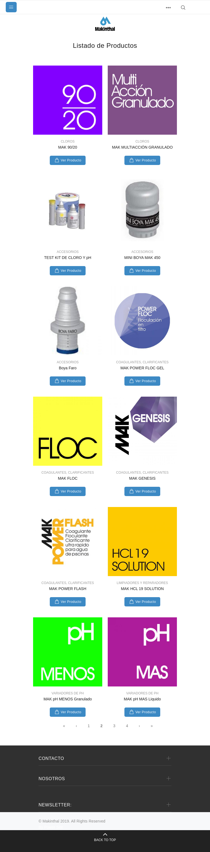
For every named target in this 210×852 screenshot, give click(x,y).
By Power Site (51, 827)
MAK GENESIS (142, 478)
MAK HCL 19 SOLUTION (142, 588)
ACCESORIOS (67, 252)
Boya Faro (68, 368)
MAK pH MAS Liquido (142, 699)
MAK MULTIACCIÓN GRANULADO (142, 147)
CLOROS (68, 141)
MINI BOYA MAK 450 (142, 257)
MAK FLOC (68, 478)
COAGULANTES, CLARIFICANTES (142, 362)
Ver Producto (71, 160)
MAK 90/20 (67, 147)
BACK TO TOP (105, 840)
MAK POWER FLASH (67, 588)
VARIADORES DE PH (68, 693)
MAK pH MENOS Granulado (67, 699)
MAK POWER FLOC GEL (142, 368)
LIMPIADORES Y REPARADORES (142, 583)
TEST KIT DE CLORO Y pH (67, 257)
